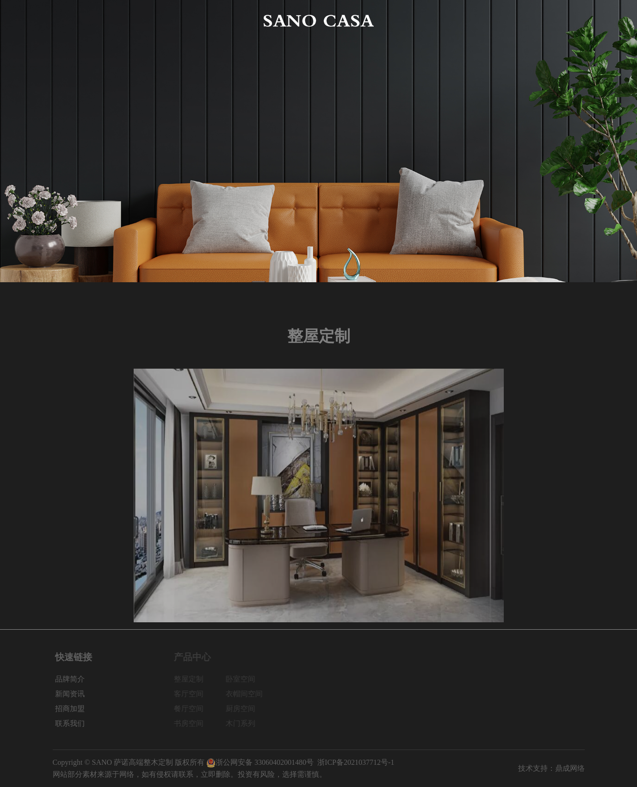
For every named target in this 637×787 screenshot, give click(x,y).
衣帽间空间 (248, 694)
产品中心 (176, 21)
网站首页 (67, 21)
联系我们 (569, 21)
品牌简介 (121, 21)
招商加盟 (515, 21)
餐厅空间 (193, 709)
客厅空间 (193, 694)
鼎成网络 (570, 768)
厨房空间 (245, 709)
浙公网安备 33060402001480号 (260, 762)
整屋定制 (193, 679)
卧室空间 (245, 679)
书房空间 (193, 723)
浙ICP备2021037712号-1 (355, 762)
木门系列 (245, 723)
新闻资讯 (461, 21)
